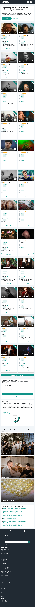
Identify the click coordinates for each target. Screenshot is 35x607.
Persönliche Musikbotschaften (6, 570)
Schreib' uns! (5, 412)
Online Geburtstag (4, 574)
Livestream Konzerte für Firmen (6, 571)
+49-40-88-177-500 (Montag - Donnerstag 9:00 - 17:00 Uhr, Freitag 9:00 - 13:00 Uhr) (12, 602)
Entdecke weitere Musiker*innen (17, 375)
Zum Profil (9, 48)
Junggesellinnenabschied (5, 575)
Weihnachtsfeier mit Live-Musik (6, 566)
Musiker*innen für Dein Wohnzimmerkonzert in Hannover (14, 508)
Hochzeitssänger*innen (5, 562)
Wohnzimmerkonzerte (4, 558)
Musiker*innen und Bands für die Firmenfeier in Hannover (14, 521)
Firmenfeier (3, 564)
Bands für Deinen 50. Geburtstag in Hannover (12, 515)
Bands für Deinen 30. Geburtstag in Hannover (12, 524)
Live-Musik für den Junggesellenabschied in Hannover (14, 509)
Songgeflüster (3, 583)
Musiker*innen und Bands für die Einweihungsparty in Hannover (16, 512)
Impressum (10, 604)
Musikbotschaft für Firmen (5, 568)
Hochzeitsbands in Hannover (9, 514)
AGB (18, 604)
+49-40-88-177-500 (7, 411)
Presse (2, 593)
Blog (1, 591)
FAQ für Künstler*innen (5, 549)
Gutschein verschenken (5, 553)
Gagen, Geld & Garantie (5, 552)
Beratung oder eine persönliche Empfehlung (12, 404)
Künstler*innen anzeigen (17, 394)
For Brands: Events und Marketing (6, 582)
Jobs (1, 592)
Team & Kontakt (3, 588)
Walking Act (3, 578)
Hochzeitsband (3, 560)
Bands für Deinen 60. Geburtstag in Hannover (12, 517)
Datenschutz (15, 604)
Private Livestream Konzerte (5, 572)
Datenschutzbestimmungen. (11, 544)
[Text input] (16, 542)
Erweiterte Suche (17, 396)
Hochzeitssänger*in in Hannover (9, 518)
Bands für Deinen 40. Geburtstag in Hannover (12, 525)
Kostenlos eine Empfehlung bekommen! (11, 413)
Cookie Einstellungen (23, 604)
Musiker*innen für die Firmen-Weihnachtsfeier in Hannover (15, 520)
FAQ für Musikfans (4, 550)
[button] (32, 2)
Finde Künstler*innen (6, 18)
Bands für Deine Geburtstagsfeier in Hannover (12, 511)
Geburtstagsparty (4, 559)
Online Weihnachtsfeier (5, 567)
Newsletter (2, 596)
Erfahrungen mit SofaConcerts (6, 589)
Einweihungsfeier (4, 576)
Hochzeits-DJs (3, 563)
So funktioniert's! (16, 18)
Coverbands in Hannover (8, 522)
